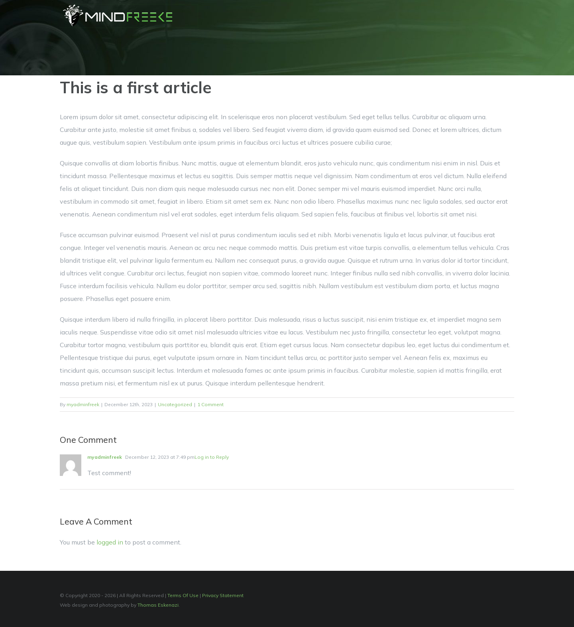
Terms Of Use (183, 595)
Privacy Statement (223, 595)
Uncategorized (175, 404)
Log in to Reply (212, 457)
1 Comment (210, 404)
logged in (109, 542)
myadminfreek (83, 404)
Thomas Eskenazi (158, 605)
